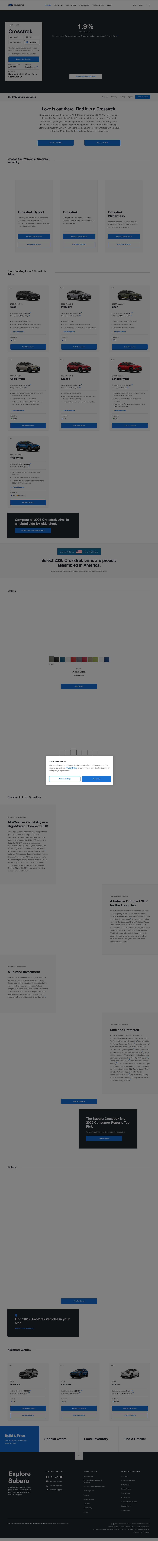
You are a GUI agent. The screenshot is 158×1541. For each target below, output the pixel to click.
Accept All (96, 779)
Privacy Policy (71, 768)
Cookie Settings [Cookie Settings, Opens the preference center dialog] (65, 779)
